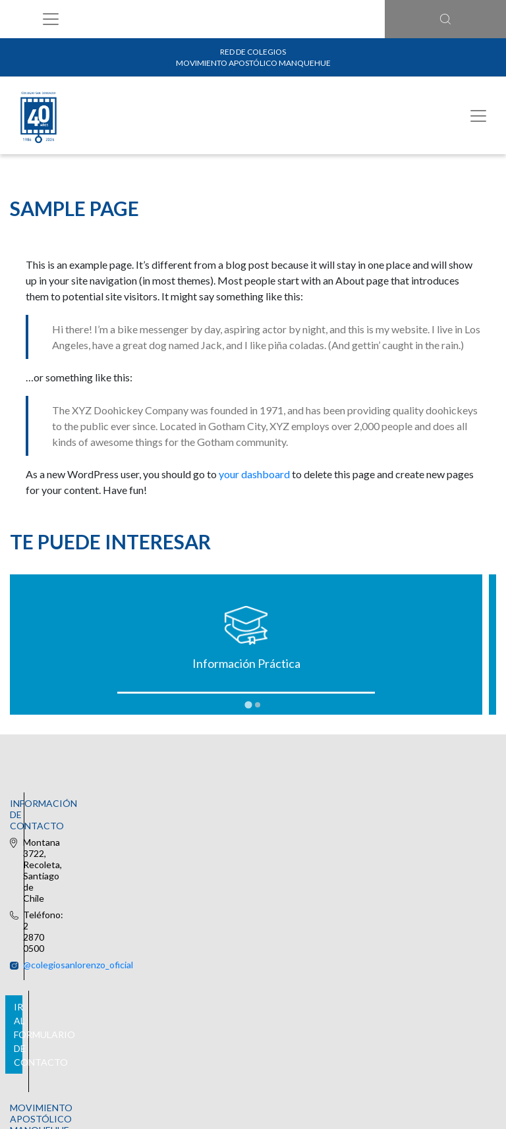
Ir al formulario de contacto (250, 952)
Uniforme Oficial (376, 663)
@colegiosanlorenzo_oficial (242, 821)
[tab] (248, 705)
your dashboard (254, 474)
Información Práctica (130, 663)
